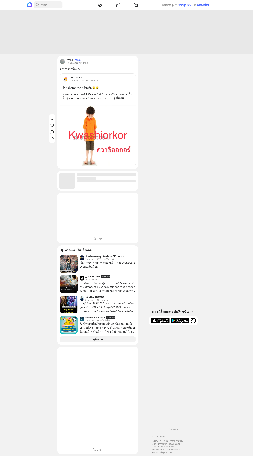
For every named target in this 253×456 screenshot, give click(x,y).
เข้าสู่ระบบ (185, 5)
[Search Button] (37, 4)
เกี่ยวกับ (155, 441)
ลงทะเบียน (203, 5)
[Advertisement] (126, 32)
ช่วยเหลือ (164, 441)
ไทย (170, 452)
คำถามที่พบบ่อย (176, 441)
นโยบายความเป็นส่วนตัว (162, 446)
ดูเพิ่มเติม (119, 98)
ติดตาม (78, 60)
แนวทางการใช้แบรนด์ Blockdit (165, 449)
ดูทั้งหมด (98, 339)
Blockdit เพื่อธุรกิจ (159, 452)
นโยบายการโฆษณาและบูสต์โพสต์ (166, 443)
